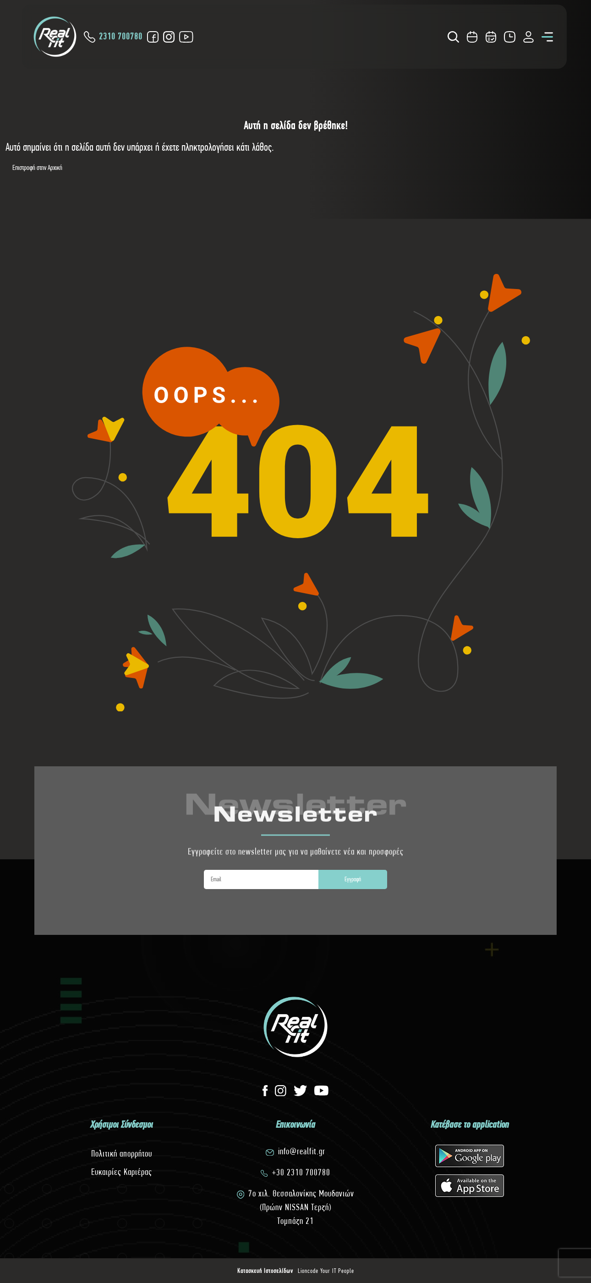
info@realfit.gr (301, 1151)
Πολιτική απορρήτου (121, 1153)
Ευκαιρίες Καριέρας (121, 1172)
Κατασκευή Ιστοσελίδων (265, 1270)
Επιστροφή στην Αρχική (37, 167)
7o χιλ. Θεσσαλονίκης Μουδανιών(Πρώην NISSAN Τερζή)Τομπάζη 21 (301, 1207)
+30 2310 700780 (301, 1172)
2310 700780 (113, 37)
